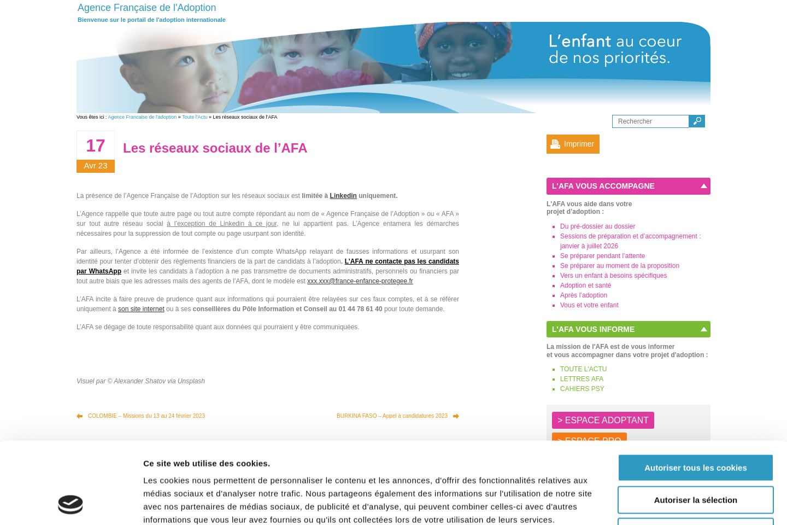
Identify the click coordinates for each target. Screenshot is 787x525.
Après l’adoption (583, 295)
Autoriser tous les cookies (695, 391)
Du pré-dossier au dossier (597, 226)
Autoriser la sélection (696, 423)
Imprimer (579, 143)
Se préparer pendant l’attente (602, 256)
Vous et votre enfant (589, 305)
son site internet (141, 309)
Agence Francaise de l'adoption (142, 117)
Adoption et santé (585, 285)
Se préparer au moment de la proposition (619, 266)
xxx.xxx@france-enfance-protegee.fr (360, 281)
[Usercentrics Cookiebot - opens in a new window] (71, 503)
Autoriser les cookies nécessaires (696, 455)
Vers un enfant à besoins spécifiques (613, 275)
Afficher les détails (602, 503)
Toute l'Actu (194, 117)
